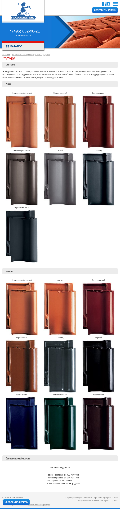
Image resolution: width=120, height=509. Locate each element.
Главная (6, 54)
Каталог (14, 46)
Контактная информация (39, 504)
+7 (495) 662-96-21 (23, 31)
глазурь (9, 271)
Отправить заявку (105, 10)
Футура (47, 54)
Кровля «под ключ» (16, 502)
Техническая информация (18, 458)
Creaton (38, 54)
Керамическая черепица (23, 54)
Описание (10, 65)
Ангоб (8, 84)
